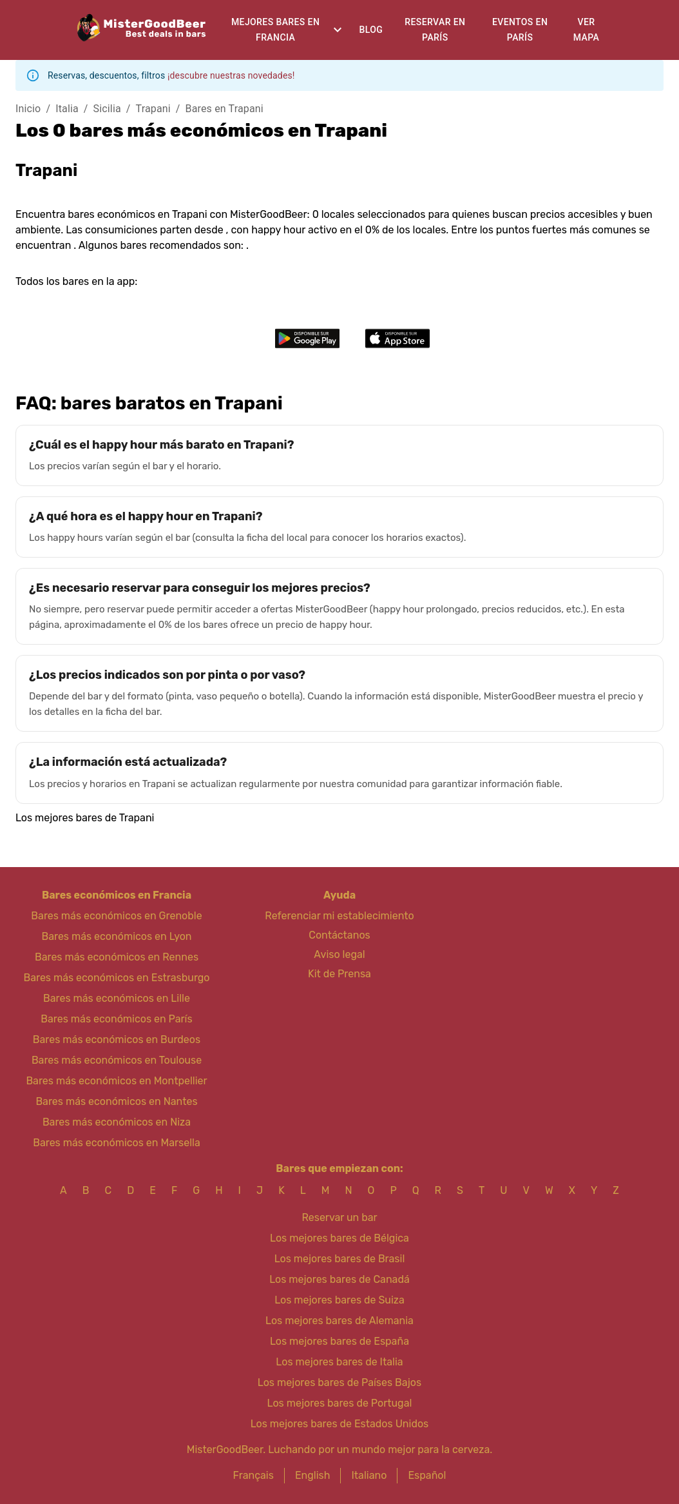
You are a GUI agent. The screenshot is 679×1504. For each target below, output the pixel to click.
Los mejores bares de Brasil (339, 1259)
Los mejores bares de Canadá (339, 1279)
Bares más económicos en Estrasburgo (116, 978)
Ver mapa (586, 30)
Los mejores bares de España (339, 1341)
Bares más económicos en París (116, 1019)
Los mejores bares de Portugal (339, 1403)
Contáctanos (339, 935)
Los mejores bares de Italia (339, 1362)
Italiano (369, 1475)
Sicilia (107, 109)
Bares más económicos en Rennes (116, 957)
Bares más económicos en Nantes (116, 1101)
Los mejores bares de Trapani (85, 818)
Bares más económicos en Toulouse (117, 1060)
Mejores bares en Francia (275, 30)
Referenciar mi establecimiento (339, 916)
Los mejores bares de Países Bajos (339, 1382)
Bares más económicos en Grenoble (116, 916)
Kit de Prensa (339, 974)
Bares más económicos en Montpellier (116, 1081)
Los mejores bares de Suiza (339, 1300)
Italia (67, 109)
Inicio (28, 109)
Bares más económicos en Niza (117, 1122)
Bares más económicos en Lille (116, 998)
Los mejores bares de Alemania (339, 1320)
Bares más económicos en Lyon (116, 936)
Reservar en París (435, 30)
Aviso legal (339, 954)
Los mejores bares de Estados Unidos (340, 1424)
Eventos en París (520, 30)
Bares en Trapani (224, 109)
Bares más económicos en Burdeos (116, 1039)
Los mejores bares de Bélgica (339, 1238)
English (312, 1475)
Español (427, 1475)
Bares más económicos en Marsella (116, 1143)
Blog (371, 29)
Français (253, 1475)
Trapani (153, 109)
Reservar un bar (339, 1217)
